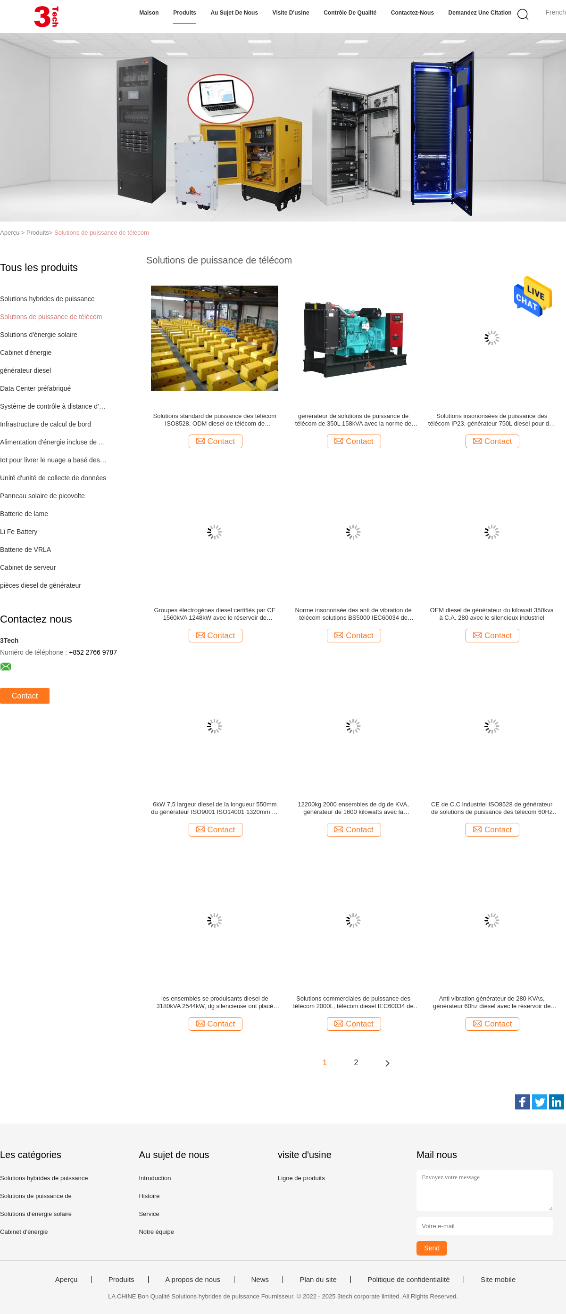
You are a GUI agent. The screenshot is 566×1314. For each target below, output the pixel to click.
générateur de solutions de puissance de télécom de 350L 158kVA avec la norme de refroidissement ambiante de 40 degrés (353, 419)
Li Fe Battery (18, 531)
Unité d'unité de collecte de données (53, 478)
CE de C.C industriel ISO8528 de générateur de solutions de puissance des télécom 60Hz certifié (491, 808)
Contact (25, 696)
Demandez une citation (480, 12)
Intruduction (155, 1178)
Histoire (149, 1195)
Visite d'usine (291, 12)
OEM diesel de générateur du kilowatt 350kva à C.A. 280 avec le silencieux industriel (492, 614)
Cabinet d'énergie (25, 352)
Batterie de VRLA (25, 549)
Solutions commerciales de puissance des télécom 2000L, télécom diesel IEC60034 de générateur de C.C (353, 1002)
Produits (184, 12)
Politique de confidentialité (408, 1279)
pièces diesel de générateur (40, 585)
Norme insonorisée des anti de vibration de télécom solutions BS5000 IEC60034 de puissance (353, 614)
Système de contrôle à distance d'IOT (53, 406)
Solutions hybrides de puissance (47, 299)
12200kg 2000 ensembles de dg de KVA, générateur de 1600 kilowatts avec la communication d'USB (353, 808)
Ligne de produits (301, 1178)
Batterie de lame (24, 513)
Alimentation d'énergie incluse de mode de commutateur (53, 442)
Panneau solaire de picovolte (42, 496)
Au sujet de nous (234, 12)
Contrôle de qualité (350, 12)
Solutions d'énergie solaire (38, 334)
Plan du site (318, 1279)
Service (149, 1213)
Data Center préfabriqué (35, 388)
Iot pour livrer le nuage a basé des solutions (53, 460)
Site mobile (498, 1279)
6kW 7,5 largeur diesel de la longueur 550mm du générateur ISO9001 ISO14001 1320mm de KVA (214, 808)
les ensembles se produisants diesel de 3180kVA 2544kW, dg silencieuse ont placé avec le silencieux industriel (215, 1002)
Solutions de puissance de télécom (101, 232)
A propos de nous (192, 1279)
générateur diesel (25, 370)
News (260, 1279)
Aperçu (66, 1279)
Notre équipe (156, 1231)
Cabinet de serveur (28, 567)
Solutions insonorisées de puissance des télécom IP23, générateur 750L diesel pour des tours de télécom (492, 419)
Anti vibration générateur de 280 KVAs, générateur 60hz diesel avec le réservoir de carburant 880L (491, 1002)
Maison (148, 12)
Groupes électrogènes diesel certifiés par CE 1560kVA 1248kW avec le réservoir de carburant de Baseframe (214, 614)
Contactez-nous (412, 12)
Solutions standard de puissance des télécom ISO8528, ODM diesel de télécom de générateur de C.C (215, 419)
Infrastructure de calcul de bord (45, 424)
